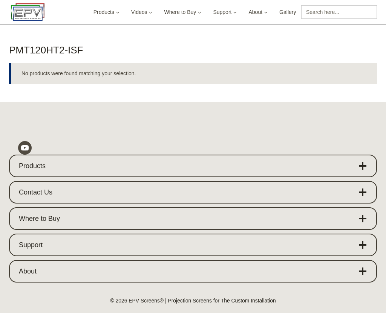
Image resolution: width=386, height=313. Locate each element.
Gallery (287, 12)
